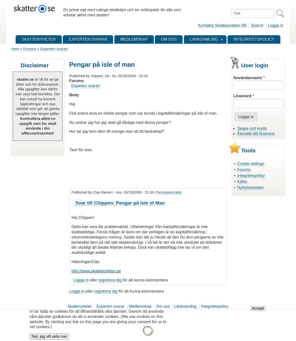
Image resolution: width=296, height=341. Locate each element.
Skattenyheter (79, 306)
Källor (242, 181)
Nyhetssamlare (250, 187)
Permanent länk (169, 192)
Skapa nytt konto (252, 128)
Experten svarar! (54, 49)
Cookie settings (250, 164)
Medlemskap (140, 306)
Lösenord (242, 96)
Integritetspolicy (251, 175)
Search (257, 25)
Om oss (163, 306)
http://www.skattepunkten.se (96, 271)
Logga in (275, 25)
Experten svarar (111, 306)
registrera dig (109, 280)
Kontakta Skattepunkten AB (222, 25)
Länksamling (185, 306)
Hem (15, 49)
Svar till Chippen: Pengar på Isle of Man (120, 202)
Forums (29, 49)
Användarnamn (247, 78)
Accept (258, 311)
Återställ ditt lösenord (255, 134)
